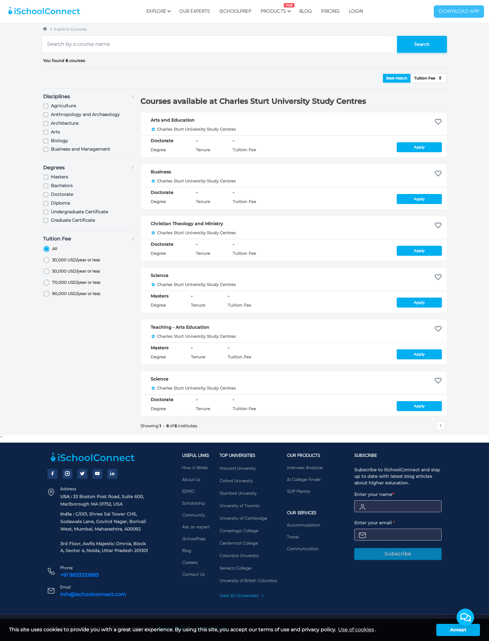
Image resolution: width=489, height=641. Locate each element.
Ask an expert (196, 527)
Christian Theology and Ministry (187, 223)
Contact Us (193, 574)
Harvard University (238, 468)
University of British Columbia (248, 581)
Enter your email (374, 523)
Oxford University (236, 481)
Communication (303, 549)
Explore (158, 11)
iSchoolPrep (235, 11)
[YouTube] (97, 474)
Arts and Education (173, 120)
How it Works (195, 468)
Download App (459, 11)
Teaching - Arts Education (180, 327)
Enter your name (374, 494)
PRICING (330, 11)
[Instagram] (67, 474)
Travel (293, 537)
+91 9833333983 (79, 575)
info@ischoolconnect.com (93, 594)
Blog (305, 11)
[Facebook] (52, 474)
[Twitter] (82, 474)
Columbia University (239, 556)
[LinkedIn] (112, 474)
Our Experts (194, 11)
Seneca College (235, 568)
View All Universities (242, 596)
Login (356, 11)
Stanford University (238, 493)
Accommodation (303, 525)
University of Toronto (239, 506)
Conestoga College (239, 531)
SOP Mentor (298, 491)
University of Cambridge (243, 518)
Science (159, 275)
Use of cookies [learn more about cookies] (356, 630)
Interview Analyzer (305, 468)
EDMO (188, 491)
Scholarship (193, 503)
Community (193, 515)
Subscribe (398, 554)
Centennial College (239, 543)
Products (273, 8)
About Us (191, 480)
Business (161, 172)
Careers (189, 563)
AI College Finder (304, 480)
